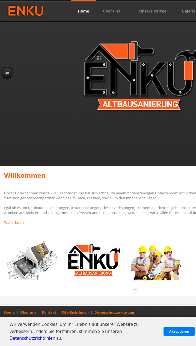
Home (83, 11)
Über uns (111, 11)
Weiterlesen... (15, 222)
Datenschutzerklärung (114, 312)
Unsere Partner (153, 11)
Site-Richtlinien (75, 312)
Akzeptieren (179, 331)
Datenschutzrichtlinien (32, 338)
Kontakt (49, 312)
